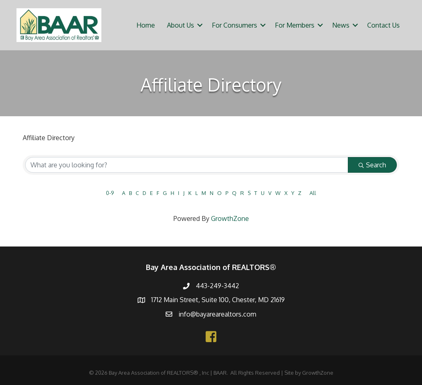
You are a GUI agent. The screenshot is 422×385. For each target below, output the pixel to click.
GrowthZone (230, 218)
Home (145, 25)
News (340, 25)
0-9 (110, 193)
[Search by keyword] (186, 165)
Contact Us (383, 25)
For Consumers (234, 25)
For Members (294, 25)
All (312, 193)
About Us (180, 25)
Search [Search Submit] (372, 165)
